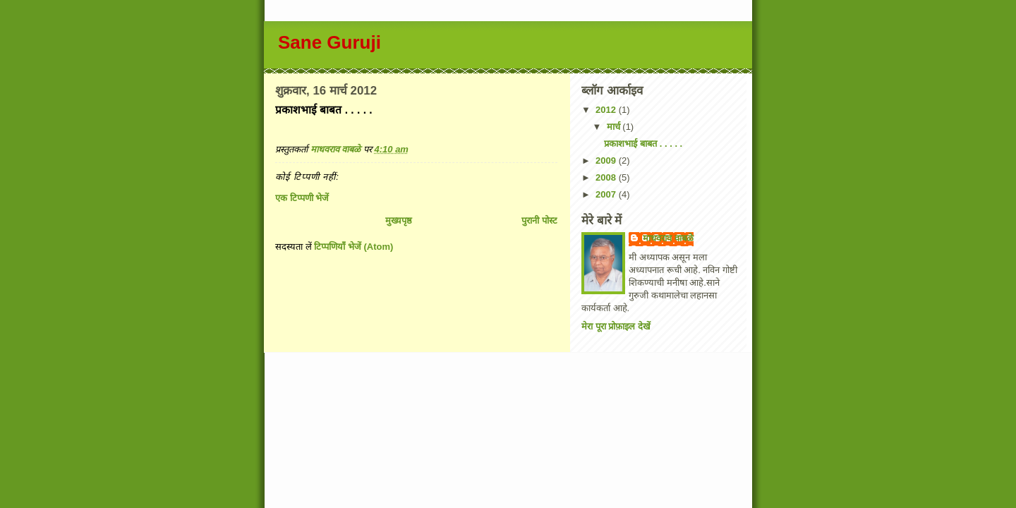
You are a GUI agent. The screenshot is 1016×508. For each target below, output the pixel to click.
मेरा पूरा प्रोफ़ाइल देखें (616, 326)
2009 (607, 160)
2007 (607, 194)
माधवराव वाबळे (668, 238)
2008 (607, 177)
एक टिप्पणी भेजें (302, 198)
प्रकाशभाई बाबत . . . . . (643, 143)
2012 (607, 109)
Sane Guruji (329, 42)
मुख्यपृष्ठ (398, 220)
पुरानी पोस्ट (539, 220)
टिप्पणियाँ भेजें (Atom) (353, 246)
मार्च (615, 126)
